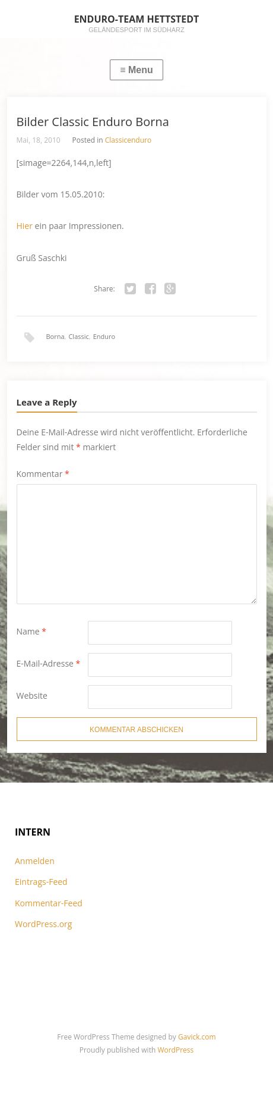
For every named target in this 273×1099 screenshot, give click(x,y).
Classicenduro (128, 140)
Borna (55, 336)
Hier (25, 225)
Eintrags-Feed (41, 881)
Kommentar (43, 473)
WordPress (175, 1050)
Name (32, 631)
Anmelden (35, 860)
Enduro (104, 336)
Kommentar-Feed (48, 903)
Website (32, 695)
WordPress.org (43, 924)
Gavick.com (197, 1037)
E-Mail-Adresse (49, 663)
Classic (78, 336)
